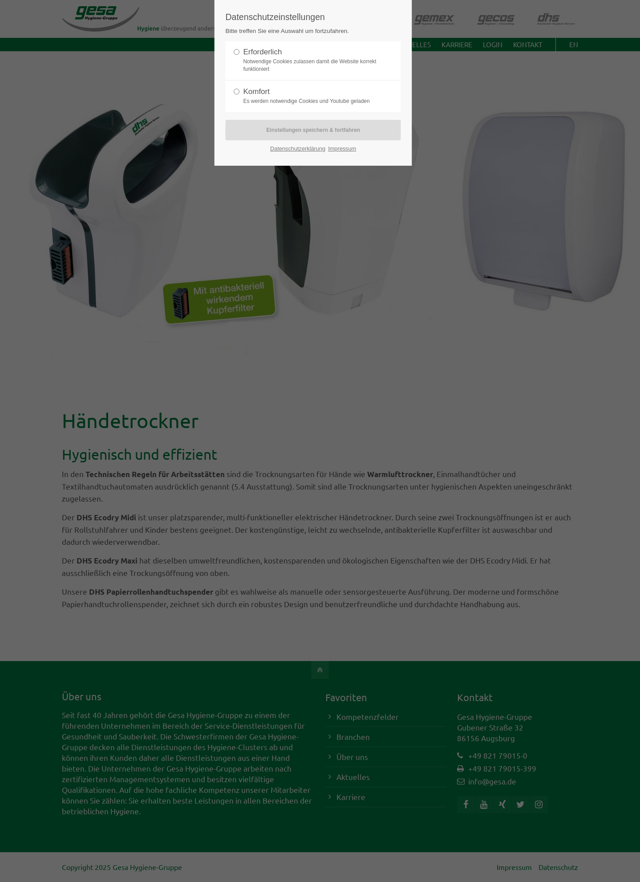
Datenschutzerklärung (297, 148)
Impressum (342, 148)
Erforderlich (309, 60)
